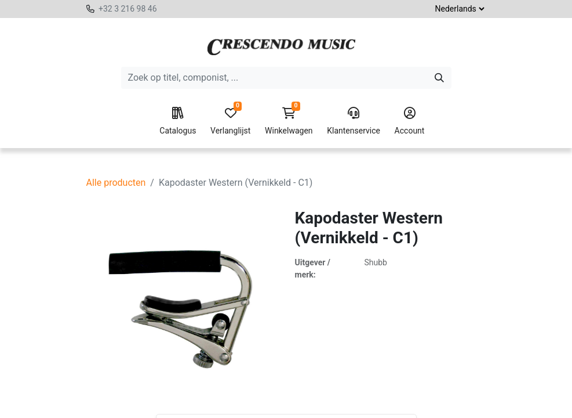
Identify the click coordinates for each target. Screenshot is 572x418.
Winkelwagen (289, 121)
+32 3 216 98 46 (128, 8)
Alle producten (116, 182)
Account (410, 121)
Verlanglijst (230, 121)
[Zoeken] (439, 78)
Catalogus (177, 121)
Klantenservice (353, 121)
